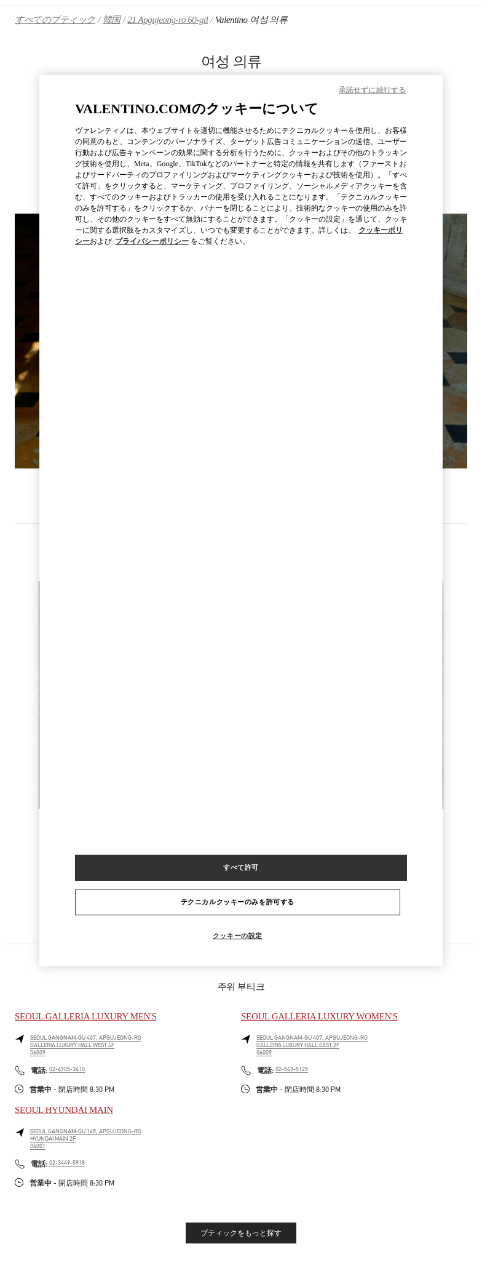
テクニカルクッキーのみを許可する (237, 902)
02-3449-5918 (67, 1163)
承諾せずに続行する (372, 90)
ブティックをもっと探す (241, 1233)
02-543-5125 (291, 1069)
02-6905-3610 (67, 1069)
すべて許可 (241, 867)
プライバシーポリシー (152, 241)
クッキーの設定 (238, 935)
